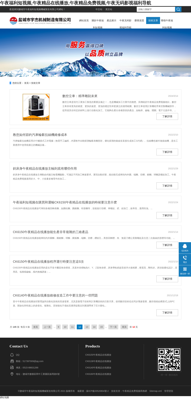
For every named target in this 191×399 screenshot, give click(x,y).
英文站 (108, 9)
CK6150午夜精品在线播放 (98, 355)
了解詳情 (167, 116)
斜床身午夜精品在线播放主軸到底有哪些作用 (45, 168)
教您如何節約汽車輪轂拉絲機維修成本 (40, 134)
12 (79, 327)
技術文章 (153, 20)
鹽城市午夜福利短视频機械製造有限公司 (39, 9)
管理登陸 (168, 391)
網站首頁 (84, 20)
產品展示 (111, 20)
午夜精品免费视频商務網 (134, 391)
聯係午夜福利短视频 (167, 24)
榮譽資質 (139, 20)
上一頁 (47, 327)
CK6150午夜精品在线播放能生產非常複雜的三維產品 (50, 232)
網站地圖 (4, 397)
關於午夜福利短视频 (98, 24)
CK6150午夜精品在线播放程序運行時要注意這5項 (48, 261)
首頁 (26, 83)
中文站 (99, 9)
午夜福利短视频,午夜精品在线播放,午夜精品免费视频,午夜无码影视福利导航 (75, 2)
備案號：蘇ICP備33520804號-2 (93, 391)
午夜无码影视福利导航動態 (125, 27)
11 (72, 327)
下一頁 (113, 327)
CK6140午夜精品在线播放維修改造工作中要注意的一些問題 (55, 295)
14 (94, 327)
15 (101, 327)
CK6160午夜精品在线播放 (98, 374)
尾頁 (124, 327)
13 (87, 327)
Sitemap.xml (155, 391)
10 (65, 327)
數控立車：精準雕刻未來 (79, 96)
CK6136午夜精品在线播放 (98, 361)
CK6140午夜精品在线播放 (98, 367)
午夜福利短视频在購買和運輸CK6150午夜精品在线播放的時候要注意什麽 (65, 202)
